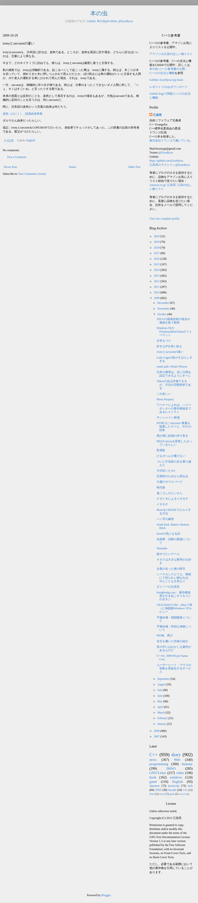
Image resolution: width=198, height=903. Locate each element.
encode (172, 789)
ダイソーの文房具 (168, 586)
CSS (185, 790)
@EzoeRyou (125, 21)
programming (158, 764)
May (160, 701)
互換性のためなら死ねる (172, 476)
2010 (157, 292)
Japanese (154, 785)
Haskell (182, 794)
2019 (157, 241)
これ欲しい (164, 393)
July (160, 690)
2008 (157, 730)
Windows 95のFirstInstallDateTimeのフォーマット (174, 331)
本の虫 (99, 13)
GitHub (91, 21)
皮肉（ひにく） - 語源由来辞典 (22, 113)
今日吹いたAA (166, 470)
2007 (157, 736)
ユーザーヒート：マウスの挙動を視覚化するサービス (174, 668)
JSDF (158, 789)
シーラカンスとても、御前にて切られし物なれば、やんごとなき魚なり (174, 578)
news (152, 760)
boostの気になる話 (168, 533)
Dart (151, 793)
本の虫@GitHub (107, 21)
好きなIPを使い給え (169, 346)
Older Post (134, 166)
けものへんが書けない (171, 455)
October (162, 314)
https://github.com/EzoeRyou (166, 160)
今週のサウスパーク (170, 481)
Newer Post (10, 166)
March (161, 712)
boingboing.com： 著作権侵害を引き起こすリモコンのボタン (174, 596)
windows (176, 777)
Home (72, 166)
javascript (173, 785)
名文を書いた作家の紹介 (172, 641)
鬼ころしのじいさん (170, 493)
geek (172, 793)
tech (190, 785)
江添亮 (157, 114)
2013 (157, 275)
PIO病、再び (165, 635)
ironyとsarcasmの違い (170, 351)
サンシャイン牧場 (168, 417)
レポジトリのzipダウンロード (168, 86)
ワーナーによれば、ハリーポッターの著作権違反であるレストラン (174, 408)
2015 (157, 264)
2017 (157, 253)
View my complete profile (164, 218)
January (162, 723)
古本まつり (164, 340)
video (180, 773)
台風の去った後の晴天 (171, 568)
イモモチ (162, 504)
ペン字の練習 (165, 519)
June (160, 695)
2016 (157, 258)
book (152, 777)
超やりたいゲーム (168, 553)
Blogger (106, 895)
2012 (157, 281)
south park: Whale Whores (172, 366)
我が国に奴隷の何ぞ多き (172, 435)
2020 (157, 236)
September (163, 678)
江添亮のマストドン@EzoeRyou (169, 164)
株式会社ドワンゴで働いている (169, 140)
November (163, 308)
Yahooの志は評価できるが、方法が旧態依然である (174, 384)
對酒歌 (161, 450)
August (161, 684)
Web (177, 760)
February (162, 718)
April (160, 706)
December (163, 302)
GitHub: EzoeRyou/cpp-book (166, 79)
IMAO (171, 768)
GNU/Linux (157, 773)
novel (162, 793)
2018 (157, 247)
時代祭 (161, 487)
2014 (157, 269)
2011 (157, 286)
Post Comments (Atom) (32, 173)
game (153, 781)
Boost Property (165, 399)
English (30, 140)
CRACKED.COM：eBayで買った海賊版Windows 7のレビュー (175, 608)
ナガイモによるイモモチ (172, 498)
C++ (153, 754)
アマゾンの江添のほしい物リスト (171, 53)
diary (176, 754)
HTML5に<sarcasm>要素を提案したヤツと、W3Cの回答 (174, 426)
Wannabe (162, 548)
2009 (157, 298)
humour (187, 764)
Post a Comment (16, 157)
